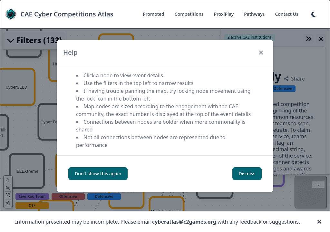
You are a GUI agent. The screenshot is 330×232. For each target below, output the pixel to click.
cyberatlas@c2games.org (184, 221)
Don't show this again (98, 173)
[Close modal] (261, 52)
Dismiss (247, 173)
